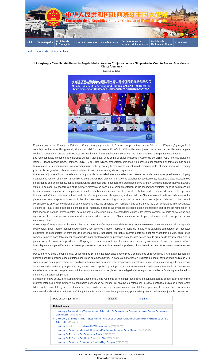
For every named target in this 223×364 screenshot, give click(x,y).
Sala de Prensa (109, 42)
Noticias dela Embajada (63, 43)
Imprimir (143, 298)
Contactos (181, 42)
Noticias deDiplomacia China (161, 43)
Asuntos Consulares (85, 42)
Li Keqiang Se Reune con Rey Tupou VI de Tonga (79, 334)
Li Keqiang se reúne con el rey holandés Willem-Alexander (83, 326)
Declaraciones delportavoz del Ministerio (134, 43)
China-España (45, 42)
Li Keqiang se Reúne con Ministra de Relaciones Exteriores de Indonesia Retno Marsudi (96, 330)
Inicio (30, 42)
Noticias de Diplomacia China (52, 51)
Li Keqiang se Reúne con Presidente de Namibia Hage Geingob (85, 342)
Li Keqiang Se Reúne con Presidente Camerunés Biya (81, 338)
